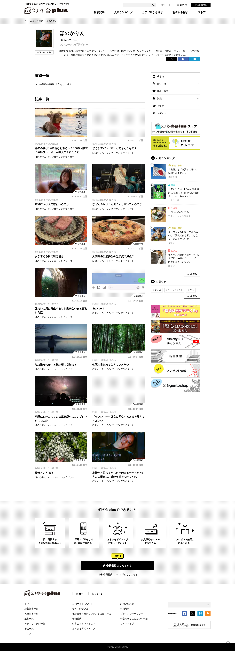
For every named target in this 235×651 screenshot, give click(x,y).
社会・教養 (162, 91)
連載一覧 (29, 618)
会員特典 (76, 618)
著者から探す (180, 12)
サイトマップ (127, 623)
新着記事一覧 (31, 608)
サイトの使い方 (80, 608)
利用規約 (124, 608)
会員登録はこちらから (117, 565)
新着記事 (99, 12)
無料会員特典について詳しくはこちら (118, 574)
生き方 (160, 76)
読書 (159, 98)
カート (166, 5)
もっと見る (192, 274)
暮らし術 (161, 83)
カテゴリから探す (152, 12)
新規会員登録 (201, 5)
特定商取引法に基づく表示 (134, 618)
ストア (202, 12)
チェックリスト (175, 290)
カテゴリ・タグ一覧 (34, 623)
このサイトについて (82, 603)
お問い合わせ (127, 603)
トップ (27, 603)
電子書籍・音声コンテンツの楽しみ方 (91, 613)
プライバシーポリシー (131, 613)
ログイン (182, 5)
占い (192, 290)
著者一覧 (29, 628)
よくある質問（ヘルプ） (84, 628)
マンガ (160, 106)
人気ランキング (123, 12)
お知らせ (162, 113)
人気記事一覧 (31, 613)
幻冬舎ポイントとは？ (83, 623)
